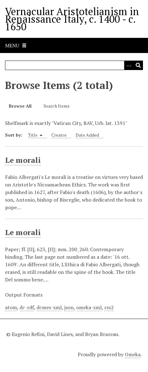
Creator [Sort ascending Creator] (59, 135)
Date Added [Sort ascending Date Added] (87, 135)
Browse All (20, 106)
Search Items (56, 106)
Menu (12, 45)
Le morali (23, 160)
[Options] (129, 65)
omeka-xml (89, 307)
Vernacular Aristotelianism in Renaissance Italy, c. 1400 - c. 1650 (72, 19)
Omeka (132, 354)
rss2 (109, 307)
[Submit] (138, 65)
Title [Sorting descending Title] (35, 135)
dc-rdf (27, 307)
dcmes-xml (49, 307)
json (69, 307)
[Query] (74, 65)
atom (11, 307)
